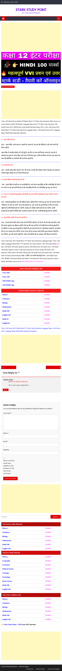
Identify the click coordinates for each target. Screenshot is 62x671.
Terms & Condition (53, 669)
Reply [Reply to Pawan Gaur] (5, 390)
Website (6, 450)
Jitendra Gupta (24, 667)
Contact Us (29, 669)
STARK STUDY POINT (31, 9)
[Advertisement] (31, 36)
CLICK (47, 307)
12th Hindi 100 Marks (8, 87)
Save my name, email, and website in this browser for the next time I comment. (9, 467)
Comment (7, 413)
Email (5, 441)
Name (6, 433)
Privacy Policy (40, 669)
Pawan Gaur (8, 380)
